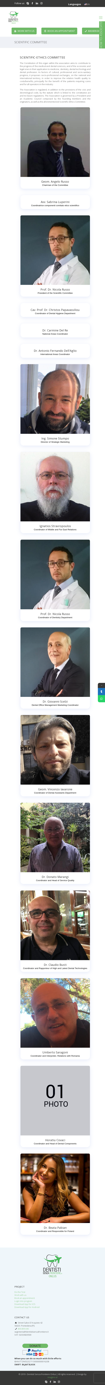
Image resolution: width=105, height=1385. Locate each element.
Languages (75, 4)
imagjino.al (52, 1377)
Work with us (20, 1295)
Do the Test (19, 1292)
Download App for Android (26, 1307)
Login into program (23, 1301)
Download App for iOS (24, 1304)
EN (87, 4)
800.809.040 (23, 1328)
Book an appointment (24, 1298)
